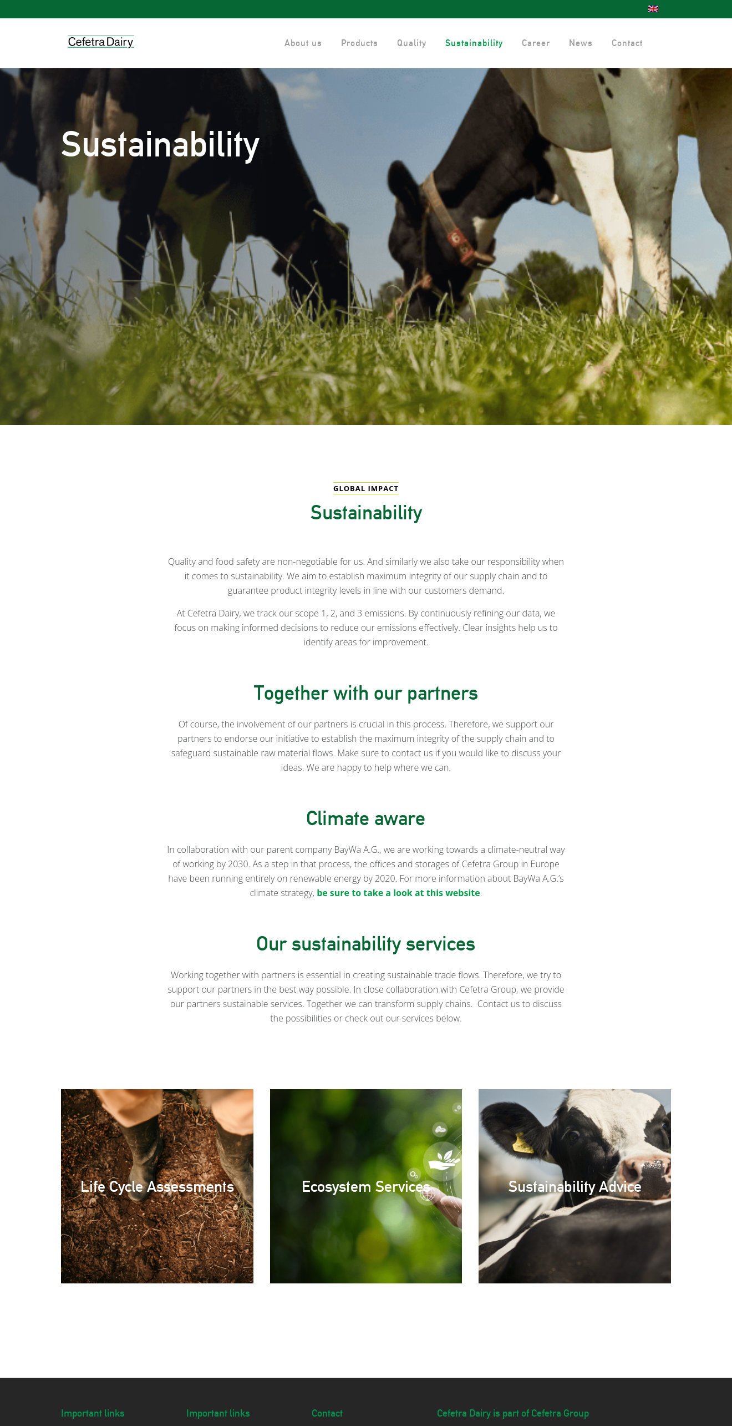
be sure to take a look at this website (398, 893)
